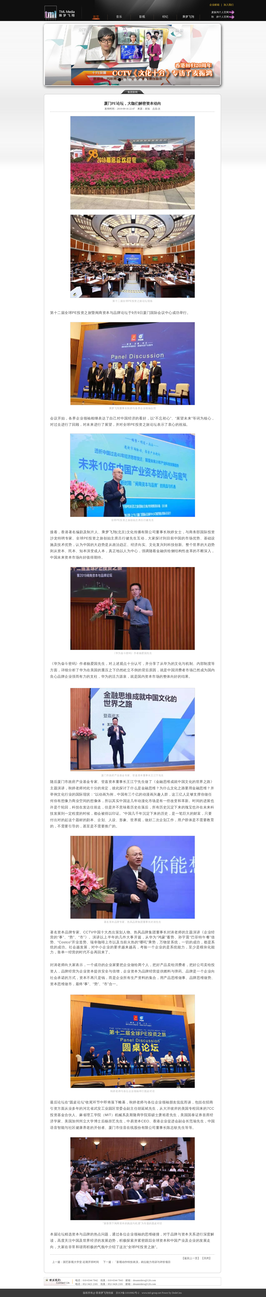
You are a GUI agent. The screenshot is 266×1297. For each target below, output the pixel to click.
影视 (142, 16)
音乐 (119, 16)
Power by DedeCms (172, 1292)
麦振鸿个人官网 (220, 12)
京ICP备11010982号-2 (127, 1292)
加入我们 (229, 4)
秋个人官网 (220, 17)
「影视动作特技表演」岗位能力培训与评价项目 (142, 1262)
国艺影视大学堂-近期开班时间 (81, 1262)
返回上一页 (191, 1258)
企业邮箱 (214, 4)
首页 (96, 17)
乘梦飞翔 (188, 16)
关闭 (206, 1258)
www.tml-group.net (151, 1292)
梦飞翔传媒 (58, 10)
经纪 (165, 16)
